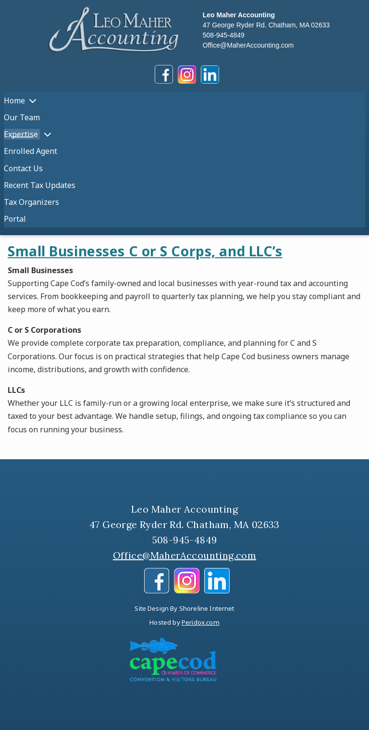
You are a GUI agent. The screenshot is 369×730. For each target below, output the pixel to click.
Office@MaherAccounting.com (248, 45)
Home (14, 100)
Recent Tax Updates (39, 185)
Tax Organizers (31, 202)
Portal (15, 219)
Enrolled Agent (30, 151)
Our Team (22, 117)
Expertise (22, 134)
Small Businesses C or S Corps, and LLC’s (145, 251)
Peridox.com (201, 622)
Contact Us (23, 168)
